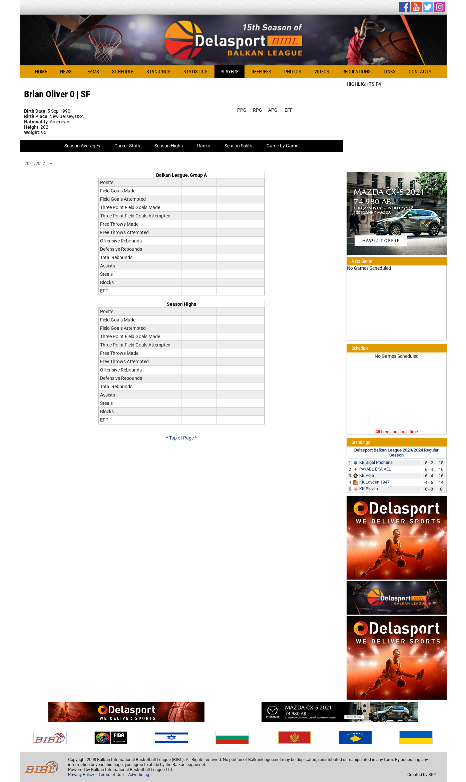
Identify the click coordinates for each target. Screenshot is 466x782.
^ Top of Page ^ (181, 438)
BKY (432, 774)
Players (229, 72)
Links (390, 72)
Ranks (203, 145)
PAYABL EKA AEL (375, 469)
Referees (261, 72)
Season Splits (238, 145)
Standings (158, 72)
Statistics (195, 72)
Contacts (420, 72)
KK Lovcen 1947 (374, 482)
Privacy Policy (81, 774)
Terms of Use (111, 774)
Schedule (122, 72)
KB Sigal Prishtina (376, 462)
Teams (92, 72)
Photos (292, 72)
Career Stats (127, 145)
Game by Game (282, 145)
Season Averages (82, 145)
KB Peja (366, 475)
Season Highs (168, 145)
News (66, 72)
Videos (321, 72)
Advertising (138, 774)
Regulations (356, 72)
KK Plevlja (368, 488)
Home (41, 72)
